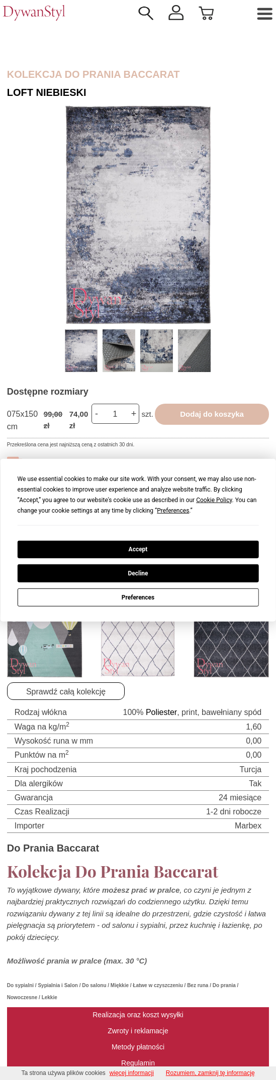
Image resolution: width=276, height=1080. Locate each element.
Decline (138, 573)
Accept (138, 549)
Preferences (138, 597)
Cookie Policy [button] (214, 499)
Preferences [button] (173, 510)
